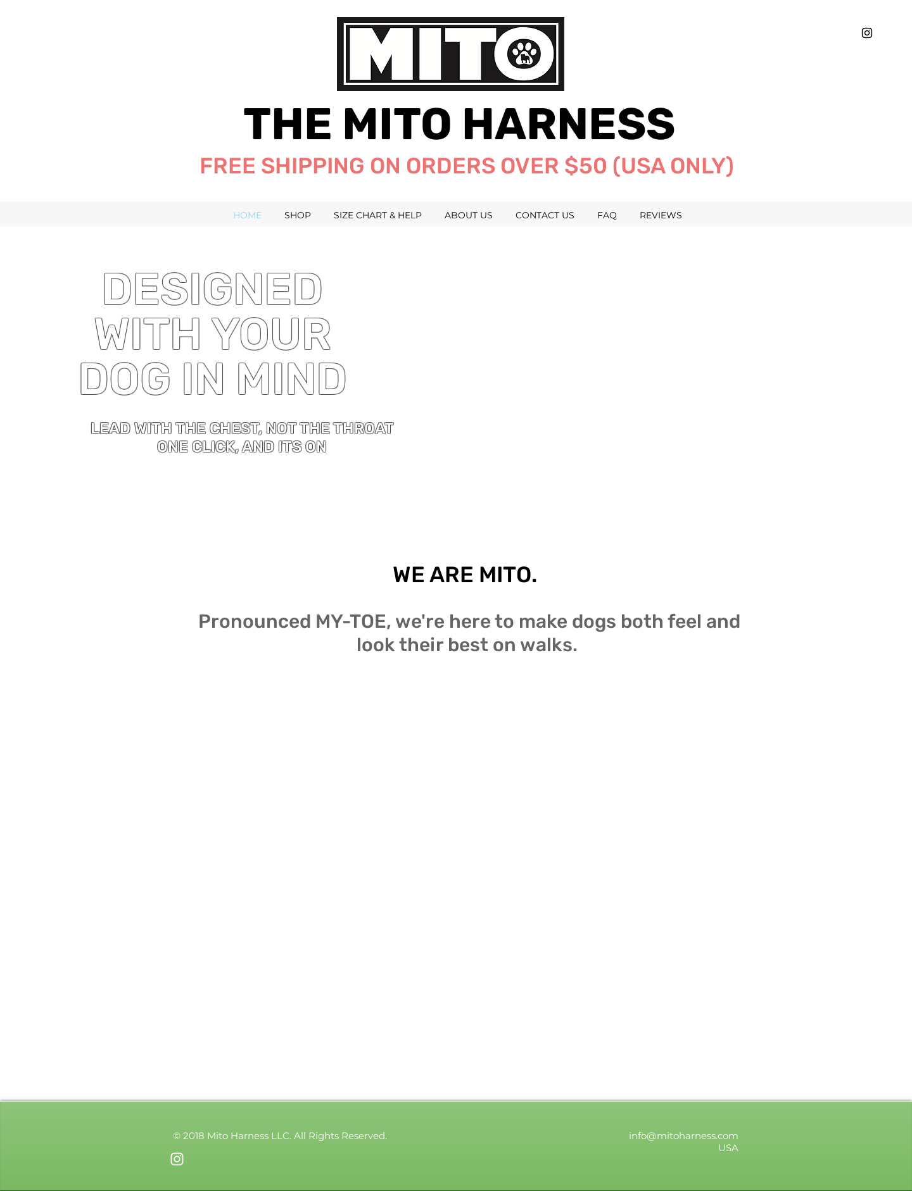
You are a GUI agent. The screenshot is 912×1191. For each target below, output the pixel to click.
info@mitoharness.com (683, 1136)
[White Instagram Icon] (177, 1159)
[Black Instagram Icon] (867, 33)
